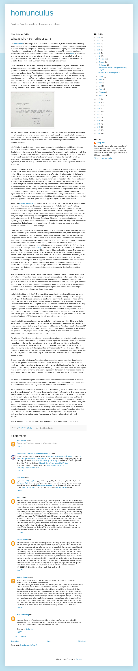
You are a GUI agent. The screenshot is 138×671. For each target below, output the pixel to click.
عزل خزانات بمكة (28, 481)
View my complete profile (103, 158)
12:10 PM (20, 570)
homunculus (32, 12)
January (102, 95)
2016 (99, 102)
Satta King (29, 629)
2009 (99, 124)
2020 (99, 50)
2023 (99, 41)
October (102, 62)
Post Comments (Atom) (28, 645)
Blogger (78, 659)
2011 (99, 118)
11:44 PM (20, 471)
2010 (99, 121)
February (102, 92)
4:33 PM (20, 608)
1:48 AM (19, 490)
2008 (99, 127)
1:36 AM (19, 446)
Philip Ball (101, 143)
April (100, 86)
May (100, 83)
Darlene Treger (22, 577)
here (72, 54)
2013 (99, 111)
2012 (99, 115)
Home (49, 641)
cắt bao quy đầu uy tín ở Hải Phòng (60, 456)
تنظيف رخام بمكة (61, 487)
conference (18, 44)
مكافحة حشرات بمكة (29, 487)
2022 (99, 44)
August (101, 77)
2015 (99, 105)
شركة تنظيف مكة (22, 483)
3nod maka (21, 478)
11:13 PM (20, 532)
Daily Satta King (23, 615)
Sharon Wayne (22, 540)
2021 (99, 47)
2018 (99, 56)
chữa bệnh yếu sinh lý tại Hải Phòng (44, 461)
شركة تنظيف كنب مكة (44, 485)
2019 (99, 53)
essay (38, 247)
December (102, 59)
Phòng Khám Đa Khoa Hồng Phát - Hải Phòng (34, 453)
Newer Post (15, 641)
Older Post (82, 641)
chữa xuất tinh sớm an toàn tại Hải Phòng (53, 463)
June (100, 80)
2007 (99, 130)
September (103, 65)
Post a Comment (20, 637)
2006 (99, 133)
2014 (99, 108)
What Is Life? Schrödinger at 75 (109, 73)
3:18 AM (19, 632)
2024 (99, 38)
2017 (99, 99)
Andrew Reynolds (26, 203)
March (101, 89)
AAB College (21, 440)
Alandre (20, 497)
